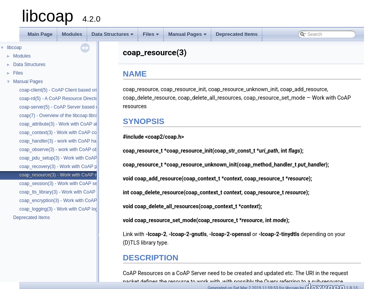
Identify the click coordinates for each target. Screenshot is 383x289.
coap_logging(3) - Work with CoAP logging (63, 209)
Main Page (40, 34)
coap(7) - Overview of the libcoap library (60, 115)
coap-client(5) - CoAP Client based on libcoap (66, 90)
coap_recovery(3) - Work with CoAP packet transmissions (78, 166)
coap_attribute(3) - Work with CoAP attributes (66, 124)
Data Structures (113, 36)
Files (151, 36)
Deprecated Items (237, 34)
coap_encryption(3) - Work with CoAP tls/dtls (65, 200)
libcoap (14, 47)
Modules (72, 34)
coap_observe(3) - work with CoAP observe (64, 149)
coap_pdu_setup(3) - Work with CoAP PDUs (65, 158)
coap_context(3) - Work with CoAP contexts (64, 132)
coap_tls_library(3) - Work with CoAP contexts (66, 192)
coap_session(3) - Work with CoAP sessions (65, 183)
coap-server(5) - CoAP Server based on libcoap (68, 107)
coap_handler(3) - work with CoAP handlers (64, 141)
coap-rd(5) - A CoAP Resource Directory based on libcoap (78, 98)
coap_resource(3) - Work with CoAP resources (67, 175)
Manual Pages (188, 36)
